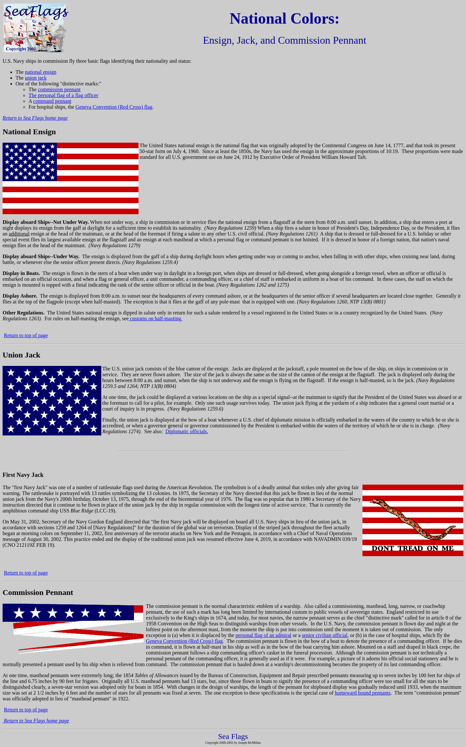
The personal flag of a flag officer (63, 95)
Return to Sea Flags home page (35, 118)
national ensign (40, 72)
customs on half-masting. (155, 318)
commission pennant (59, 89)
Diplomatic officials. (186, 431)
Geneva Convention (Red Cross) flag (113, 107)
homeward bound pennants (362, 693)
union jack (36, 78)
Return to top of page (26, 335)
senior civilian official (325, 635)
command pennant (52, 101)
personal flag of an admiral (263, 635)
